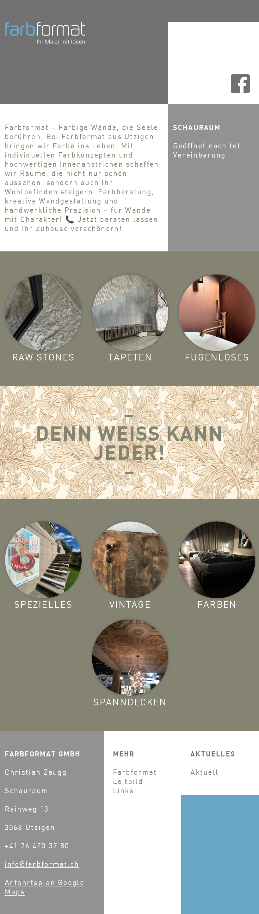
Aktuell (204, 772)
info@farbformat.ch (42, 863)
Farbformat (135, 772)
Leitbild (128, 781)
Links (123, 790)
